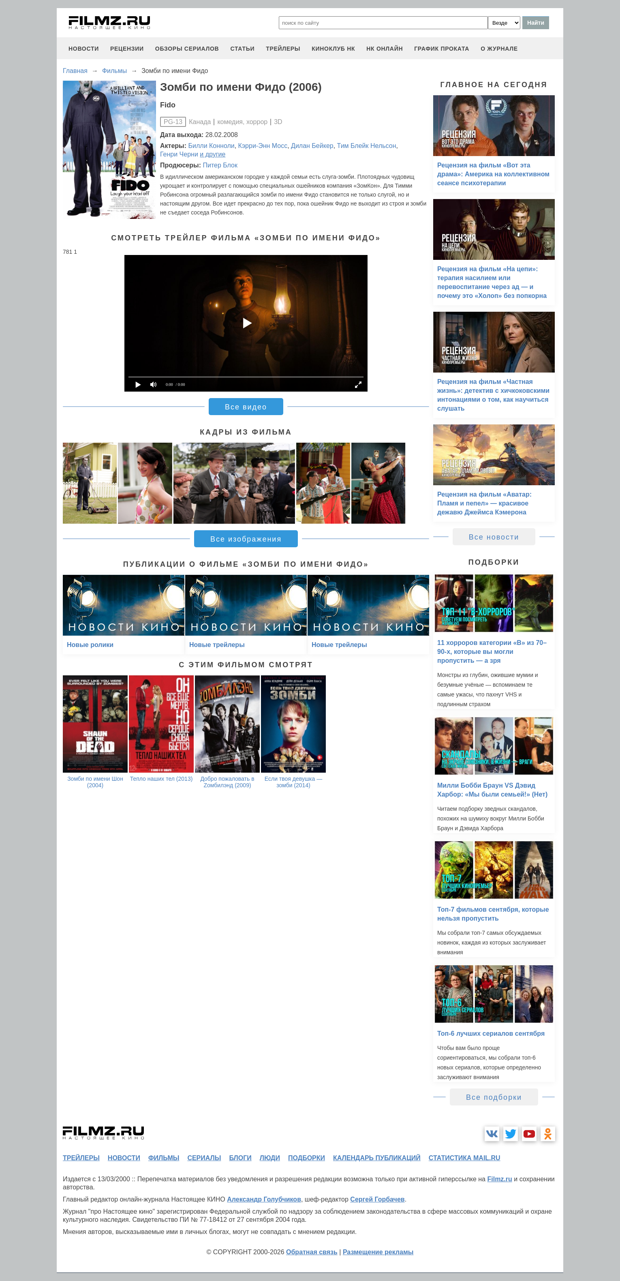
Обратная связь (312, 1252)
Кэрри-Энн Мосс (263, 145)
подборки (306, 1158)
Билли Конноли (211, 145)
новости (83, 48)
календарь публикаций (377, 1158)
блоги (240, 1158)
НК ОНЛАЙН (384, 48)
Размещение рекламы (378, 1252)
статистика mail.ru (464, 1158)
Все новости (494, 537)
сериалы (204, 1158)
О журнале (499, 48)
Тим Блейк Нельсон (366, 145)
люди (270, 1158)
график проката (441, 48)
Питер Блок (220, 165)
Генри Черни (179, 154)
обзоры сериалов (187, 48)
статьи (242, 48)
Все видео (246, 407)
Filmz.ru (499, 1179)
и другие (212, 154)
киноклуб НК (333, 48)
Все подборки (494, 1097)
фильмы (163, 1158)
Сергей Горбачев (377, 1199)
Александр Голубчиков (264, 1199)
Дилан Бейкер (312, 145)
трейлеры (283, 48)
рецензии (127, 48)
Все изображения (246, 539)
